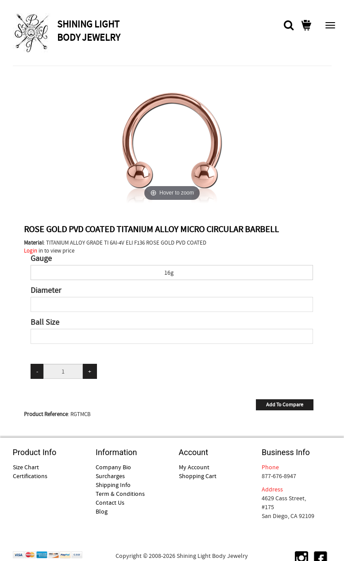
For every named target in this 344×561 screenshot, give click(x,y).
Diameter (46, 291)
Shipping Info (113, 485)
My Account (194, 467)
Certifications (30, 476)
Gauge (41, 259)
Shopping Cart (197, 476)
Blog (102, 511)
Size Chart (26, 467)
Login (30, 250)
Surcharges (110, 476)
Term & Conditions (120, 494)
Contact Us (110, 502)
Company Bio (113, 467)
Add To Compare (284, 404)
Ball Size (45, 323)
